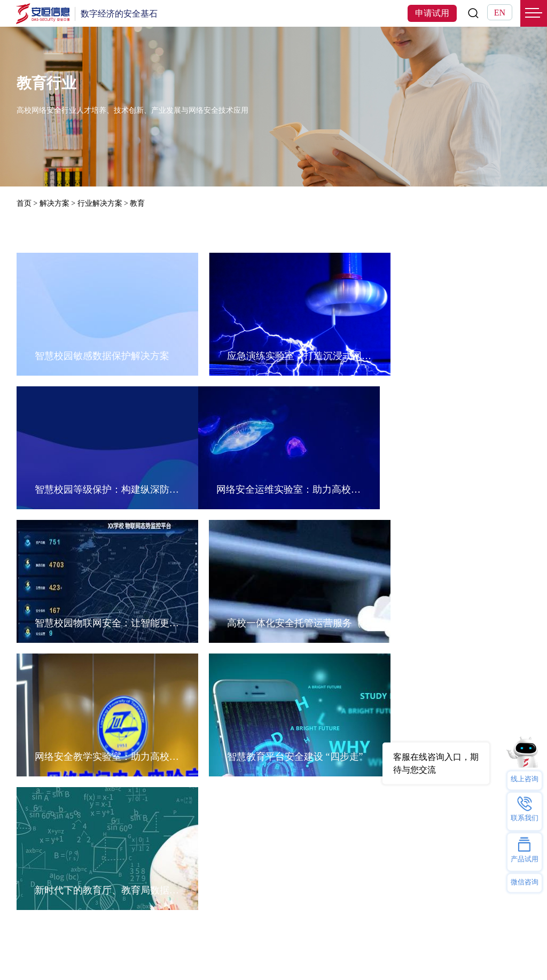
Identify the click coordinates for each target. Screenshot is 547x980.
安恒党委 (267, 820)
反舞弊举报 (271, 845)
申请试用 (432, 13)
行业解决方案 (99, 203)
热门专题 (189, 750)
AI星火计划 (83, 915)
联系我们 (267, 781)
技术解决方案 (119, 781)
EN (499, 12)
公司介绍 (267, 768)
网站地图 (77, 957)
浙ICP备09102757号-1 (396, 957)
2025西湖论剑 (165, 915)
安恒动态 (267, 794)
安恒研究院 (271, 832)
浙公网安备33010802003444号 (481, 957)
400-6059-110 (463, 871)
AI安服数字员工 (202, 781)
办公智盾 (189, 820)
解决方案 (54, 203)
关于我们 (267, 750)
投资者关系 (271, 871)
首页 (24, 203)
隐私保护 (267, 858)
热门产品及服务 (46, 750)
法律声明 (31, 957)
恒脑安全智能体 (46, 768)
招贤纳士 (267, 807)
